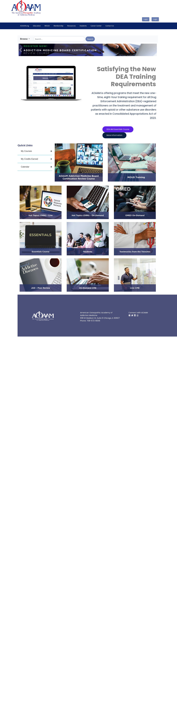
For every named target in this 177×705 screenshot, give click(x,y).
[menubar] (67, 26)
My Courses (26, 151)
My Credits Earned (29, 159)
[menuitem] (24, 26)
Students (83, 26)
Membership (58, 26)
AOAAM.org (24, 26)
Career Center (96, 26)
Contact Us (109, 26)
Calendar (25, 167)
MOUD (47, 26)
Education (37, 26)
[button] (25, 39)
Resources (71, 26)
